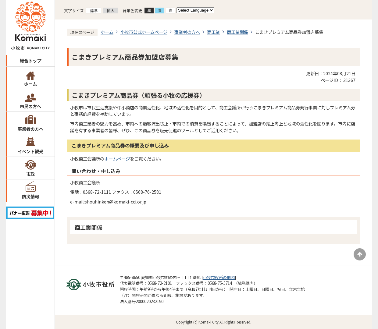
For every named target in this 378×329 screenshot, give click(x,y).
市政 (30, 174)
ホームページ (117, 158)
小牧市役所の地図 (219, 277)
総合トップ (30, 60)
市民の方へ (30, 106)
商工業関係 (237, 32)
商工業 (213, 32)
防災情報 (30, 196)
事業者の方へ (30, 129)
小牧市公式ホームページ (143, 32)
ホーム (30, 83)
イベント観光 (30, 151)
